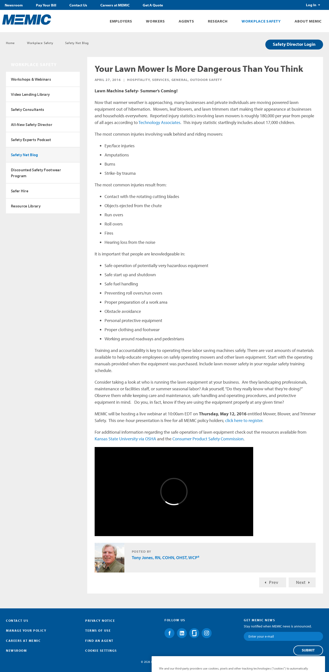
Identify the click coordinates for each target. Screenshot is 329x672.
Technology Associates (159, 122)
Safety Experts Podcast (31, 139)
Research (218, 21)
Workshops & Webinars (31, 79)
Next (301, 582)
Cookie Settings (101, 650)
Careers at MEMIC (115, 5)
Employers (121, 21)
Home (10, 43)
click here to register (243, 420)
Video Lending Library (30, 94)
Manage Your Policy (26, 630)
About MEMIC (308, 21)
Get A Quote (153, 5)
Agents (186, 21)
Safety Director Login (294, 44)
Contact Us (78, 5)
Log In (311, 5)
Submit (308, 650)
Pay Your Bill (46, 5)
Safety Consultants (27, 109)
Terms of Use (98, 630)
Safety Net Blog (77, 43)
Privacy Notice (100, 620)
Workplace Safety (261, 21)
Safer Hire (19, 190)
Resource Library (26, 205)
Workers (155, 21)
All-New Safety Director (31, 124)
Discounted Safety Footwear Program (36, 172)
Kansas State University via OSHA (125, 439)
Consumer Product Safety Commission (208, 439)
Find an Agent (99, 641)
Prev (273, 582)
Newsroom (14, 5)
